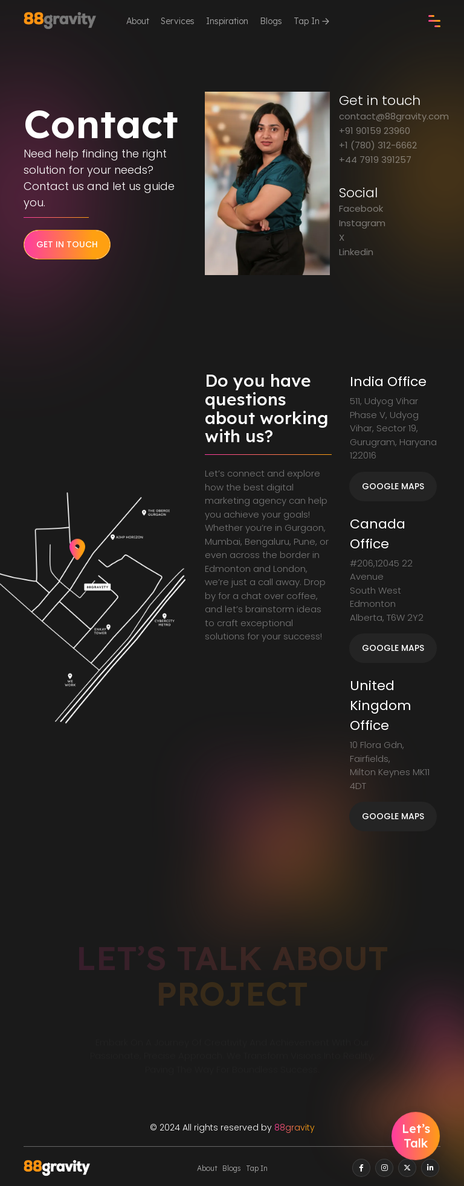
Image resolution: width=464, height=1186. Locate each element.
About (137, 21)
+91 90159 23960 (374, 130)
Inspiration (227, 21)
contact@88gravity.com (394, 116)
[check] (434, 21)
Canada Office (377, 534)
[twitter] (407, 1168)
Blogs (271, 21)
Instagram (362, 223)
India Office (388, 381)
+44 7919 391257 (375, 159)
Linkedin (356, 252)
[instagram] (384, 1168)
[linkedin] (430, 1168)
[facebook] (361, 1168)
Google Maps (393, 486)
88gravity (294, 1127)
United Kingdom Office (380, 705)
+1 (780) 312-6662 (378, 145)
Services (178, 21)
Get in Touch (67, 244)
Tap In (311, 21)
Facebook (361, 208)
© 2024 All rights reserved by (232, 1127)
